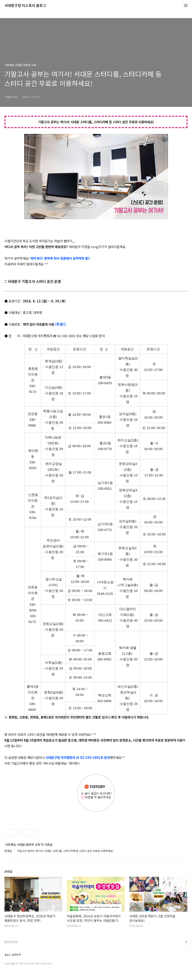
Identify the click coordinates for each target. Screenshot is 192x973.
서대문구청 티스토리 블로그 (25, 5)
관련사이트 (11, 942)
